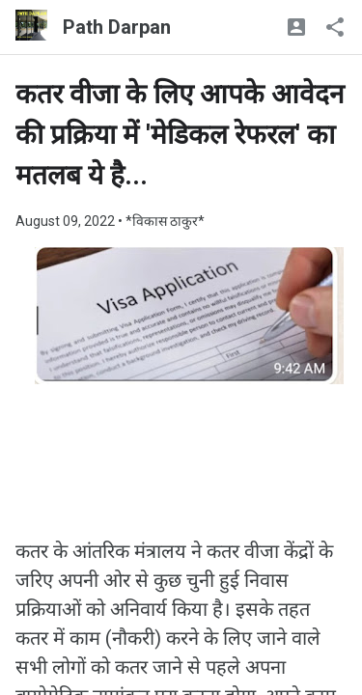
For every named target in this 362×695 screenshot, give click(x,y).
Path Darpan (117, 27)
